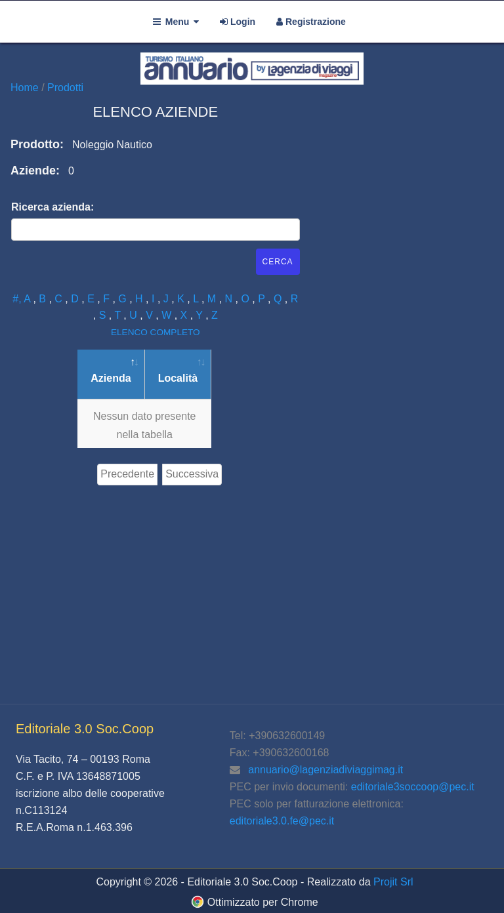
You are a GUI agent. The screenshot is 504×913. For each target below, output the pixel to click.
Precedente (127, 473)
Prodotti (65, 87)
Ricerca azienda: (52, 207)
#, (18, 298)
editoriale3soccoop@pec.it (412, 786)
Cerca (277, 261)
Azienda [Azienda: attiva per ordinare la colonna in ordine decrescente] (111, 378)
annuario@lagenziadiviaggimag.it (325, 769)
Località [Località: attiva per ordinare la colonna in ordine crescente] (178, 378)
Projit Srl (393, 881)
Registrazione (311, 21)
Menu (176, 21)
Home (25, 87)
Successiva (192, 473)
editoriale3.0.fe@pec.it (282, 820)
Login (237, 21)
